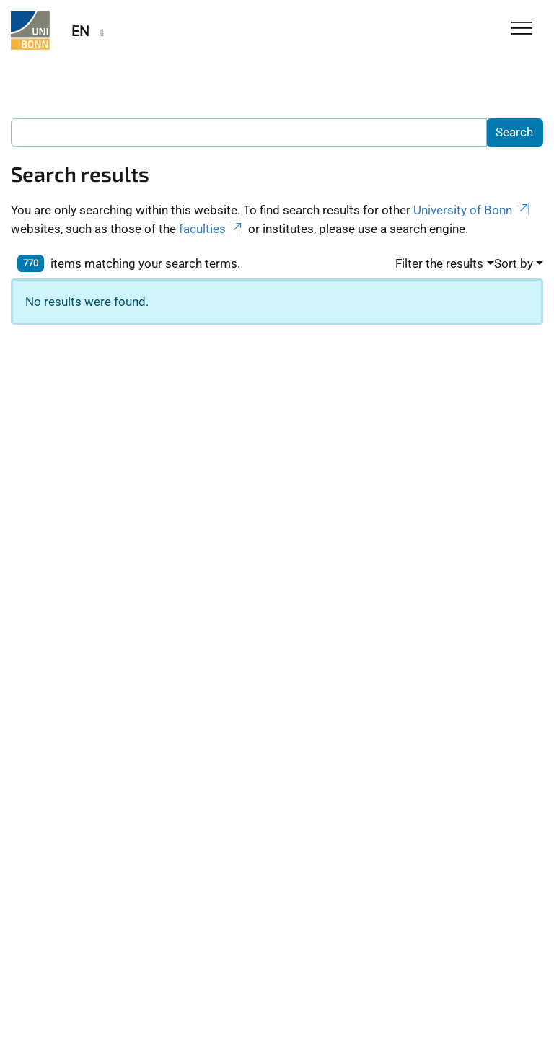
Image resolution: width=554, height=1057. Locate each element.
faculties (212, 229)
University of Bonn (472, 210)
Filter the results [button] (439, 263)
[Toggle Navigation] (521, 29)
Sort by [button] (513, 263)
